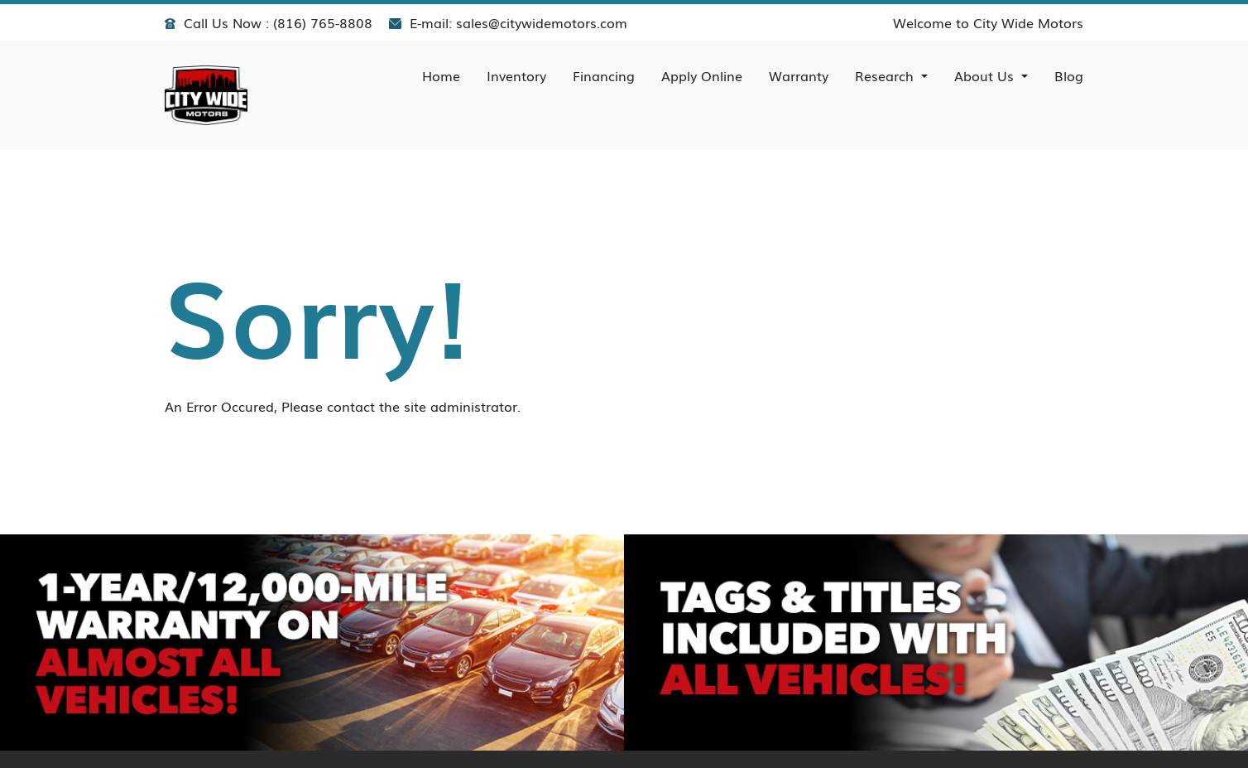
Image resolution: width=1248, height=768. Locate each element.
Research (886, 75)
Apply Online (701, 75)
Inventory (516, 75)
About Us (986, 75)
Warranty (798, 75)
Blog (1068, 75)
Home (441, 75)
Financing (604, 75)
